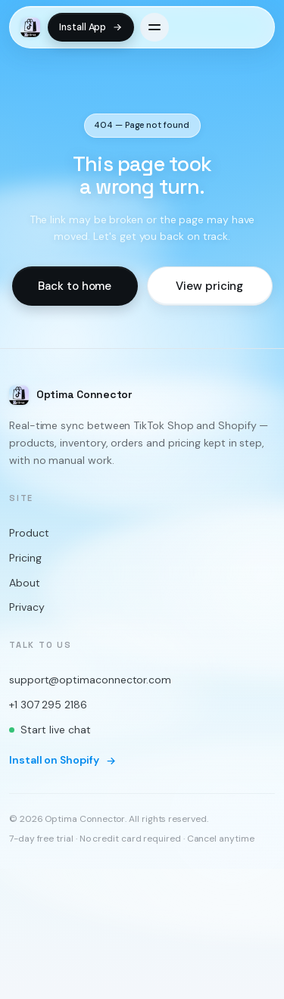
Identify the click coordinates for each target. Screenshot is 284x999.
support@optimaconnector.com (90, 679)
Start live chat (50, 729)
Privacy (26, 607)
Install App (91, 27)
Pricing (25, 558)
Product (28, 533)
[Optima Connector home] (30, 27)
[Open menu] (154, 27)
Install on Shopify (63, 760)
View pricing (209, 285)
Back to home (74, 285)
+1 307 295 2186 (48, 704)
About (24, 582)
